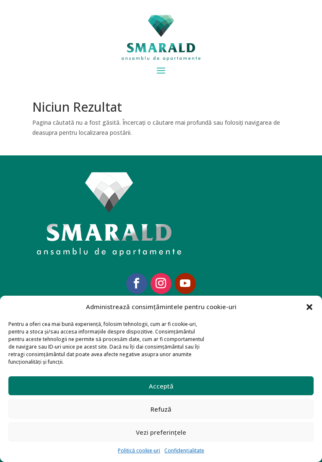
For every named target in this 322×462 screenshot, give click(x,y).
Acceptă (161, 386)
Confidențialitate (184, 450)
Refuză (161, 409)
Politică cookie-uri (139, 450)
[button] (309, 307)
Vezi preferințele (161, 432)
